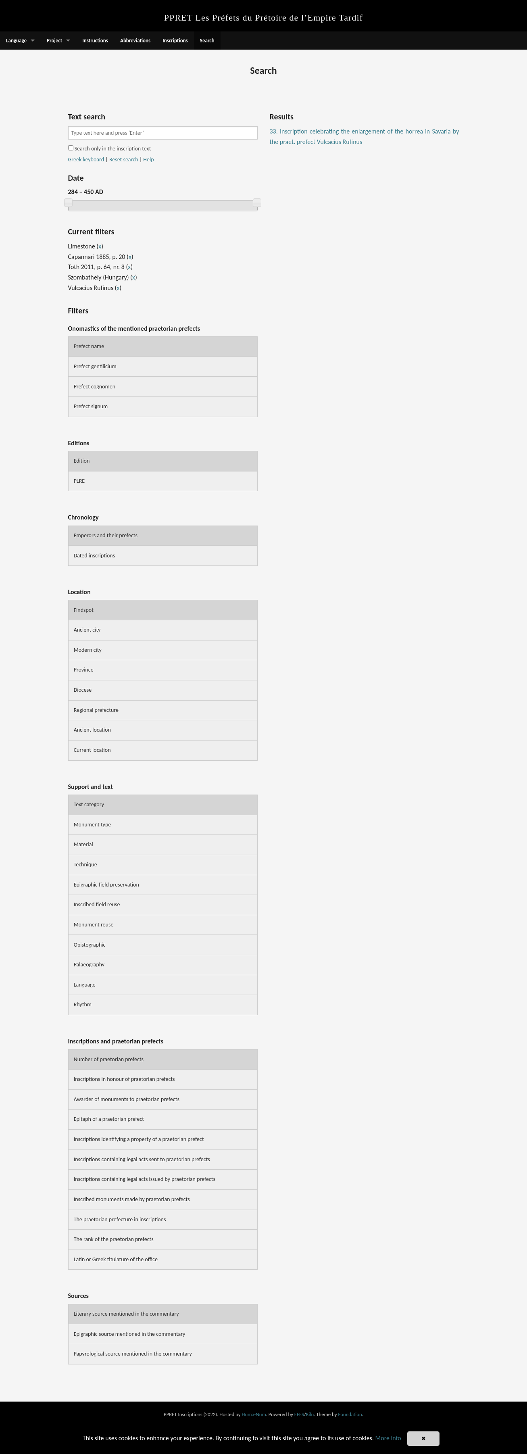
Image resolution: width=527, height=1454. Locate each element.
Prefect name (89, 346)
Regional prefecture (96, 710)
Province (84, 669)
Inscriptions (175, 41)
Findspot (84, 610)
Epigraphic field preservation (106, 884)
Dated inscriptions (94, 555)
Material (83, 844)
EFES (299, 1414)
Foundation (350, 1414)
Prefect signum (91, 406)
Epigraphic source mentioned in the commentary (129, 1334)
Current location (92, 750)
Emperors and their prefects (105, 535)
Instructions (95, 41)
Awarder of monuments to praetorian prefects (126, 1099)
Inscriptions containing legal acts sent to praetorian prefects (142, 1159)
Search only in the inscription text (109, 148)
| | (111, 160)
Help (148, 159)
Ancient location (92, 729)
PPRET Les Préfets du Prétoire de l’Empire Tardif (263, 18)
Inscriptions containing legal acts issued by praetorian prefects (144, 1179)
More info (388, 1438)
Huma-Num (254, 1414)
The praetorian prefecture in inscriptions (120, 1219)
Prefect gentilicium (95, 366)
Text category (89, 804)
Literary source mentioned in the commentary (126, 1313)
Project (54, 41)
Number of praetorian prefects (109, 1059)
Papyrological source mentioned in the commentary (133, 1353)
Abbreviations (135, 41)
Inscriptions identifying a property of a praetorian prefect (139, 1139)
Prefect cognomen (94, 386)
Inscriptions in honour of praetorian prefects (124, 1079)
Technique (85, 864)
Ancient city (87, 629)
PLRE (79, 481)
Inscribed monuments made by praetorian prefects (132, 1199)
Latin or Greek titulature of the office (116, 1259)
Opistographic (90, 944)
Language (16, 41)
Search (207, 41)
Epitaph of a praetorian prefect (109, 1119)
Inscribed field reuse (97, 904)
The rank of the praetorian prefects (114, 1239)
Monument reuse (94, 924)
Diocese (83, 689)
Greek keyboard (86, 159)
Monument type (92, 824)
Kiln (310, 1414)
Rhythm (83, 1004)
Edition (82, 460)
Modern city (88, 650)
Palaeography (89, 964)
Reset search (123, 159)
